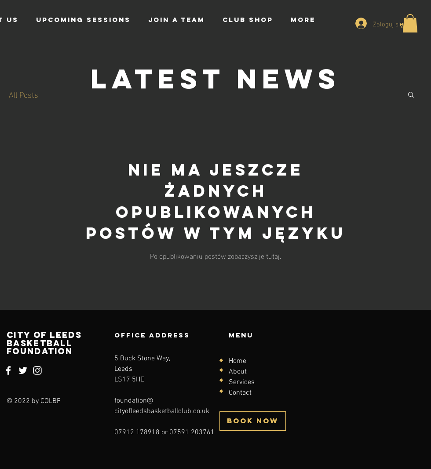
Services (242, 382)
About (238, 371)
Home (237, 361)
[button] (410, 23)
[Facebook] (8, 370)
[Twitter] (23, 370)
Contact (240, 392)
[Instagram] (37, 370)
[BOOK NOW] (252, 421)
